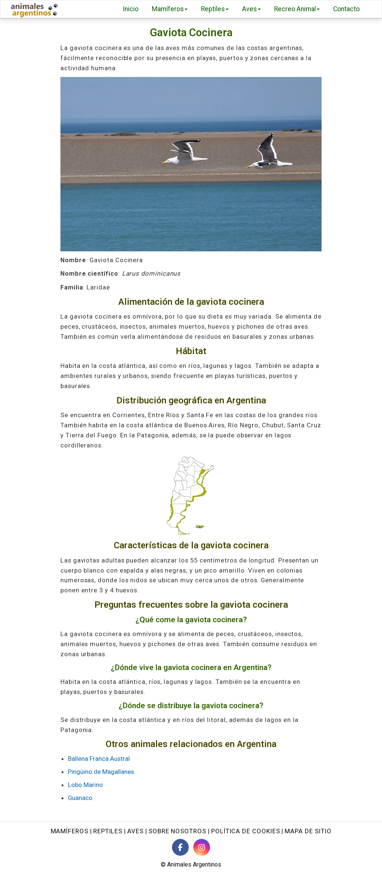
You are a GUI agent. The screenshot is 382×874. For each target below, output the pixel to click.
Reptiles (215, 9)
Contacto (346, 9)
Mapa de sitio (308, 831)
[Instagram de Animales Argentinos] (201, 847)
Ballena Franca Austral (99, 758)
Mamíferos (170, 9)
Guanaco (80, 798)
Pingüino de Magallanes (101, 771)
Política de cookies (245, 831)
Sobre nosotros (177, 831)
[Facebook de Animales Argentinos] (180, 847)
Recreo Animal (297, 9)
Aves (251, 9)
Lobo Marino (85, 784)
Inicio (130, 9)
